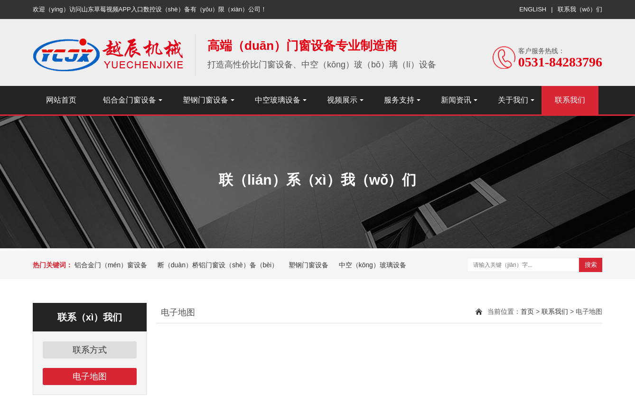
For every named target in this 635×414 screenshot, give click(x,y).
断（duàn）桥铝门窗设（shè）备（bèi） (218, 265)
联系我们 (570, 100)
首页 (527, 311)
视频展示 (342, 100)
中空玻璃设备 (277, 100)
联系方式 (90, 350)
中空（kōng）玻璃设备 (372, 265)
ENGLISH (532, 9)
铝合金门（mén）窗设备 (111, 265)
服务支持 (399, 100)
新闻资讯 (456, 100)
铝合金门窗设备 (129, 100)
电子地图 (90, 376)
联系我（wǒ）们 (580, 9)
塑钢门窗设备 (205, 100)
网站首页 (61, 100)
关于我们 (513, 100)
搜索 (591, 264)
